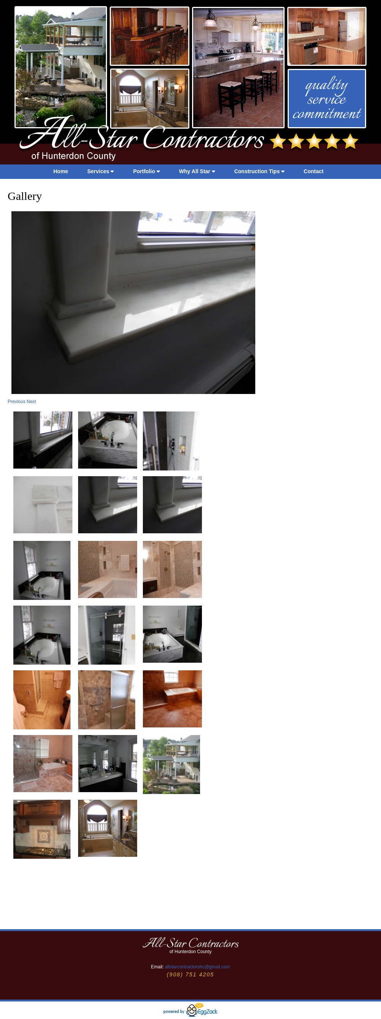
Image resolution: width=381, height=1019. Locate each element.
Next (31, 401)
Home (60, 171)
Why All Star (197, 171)
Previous (17, 401)
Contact (313, 171)
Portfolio (146, 171)
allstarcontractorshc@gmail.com (197, 967)
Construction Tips (259, 171)
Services (100, 171)
